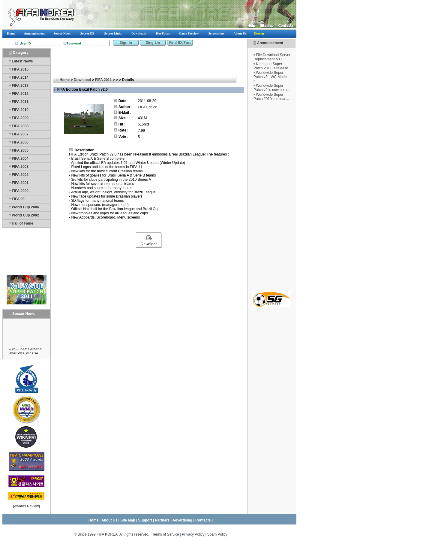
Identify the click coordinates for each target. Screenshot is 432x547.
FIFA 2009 (20, 118)
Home (65, 80)
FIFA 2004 (20, 158)
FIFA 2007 (20, 134)
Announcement (270, 43)
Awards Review (26, 506)
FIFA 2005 (20, 150)
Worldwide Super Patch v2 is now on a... (272, 87)
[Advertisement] (272, 196)
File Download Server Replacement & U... (272, 57)
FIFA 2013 (20, 85)
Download (82, 80)
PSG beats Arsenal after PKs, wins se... (25, 352)
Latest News (22, 61)
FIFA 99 (18, 199)
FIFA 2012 (20, 94)
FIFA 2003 (20, 167)
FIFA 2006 (20, 142)
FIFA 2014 (20, 77)
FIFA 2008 (20, 126)
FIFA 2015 (20, 69)
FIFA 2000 (20, 191)
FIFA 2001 (20, 183)
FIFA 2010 (20, 110)
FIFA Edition (147, 107)
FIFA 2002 (20, 175)
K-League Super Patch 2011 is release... (272, 66)
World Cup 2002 (25, 215)
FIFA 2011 (20, 102)
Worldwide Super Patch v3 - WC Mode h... (270, 77)
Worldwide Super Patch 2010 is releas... (271, 96)
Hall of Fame (22, 223)
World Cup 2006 (25, 207)
